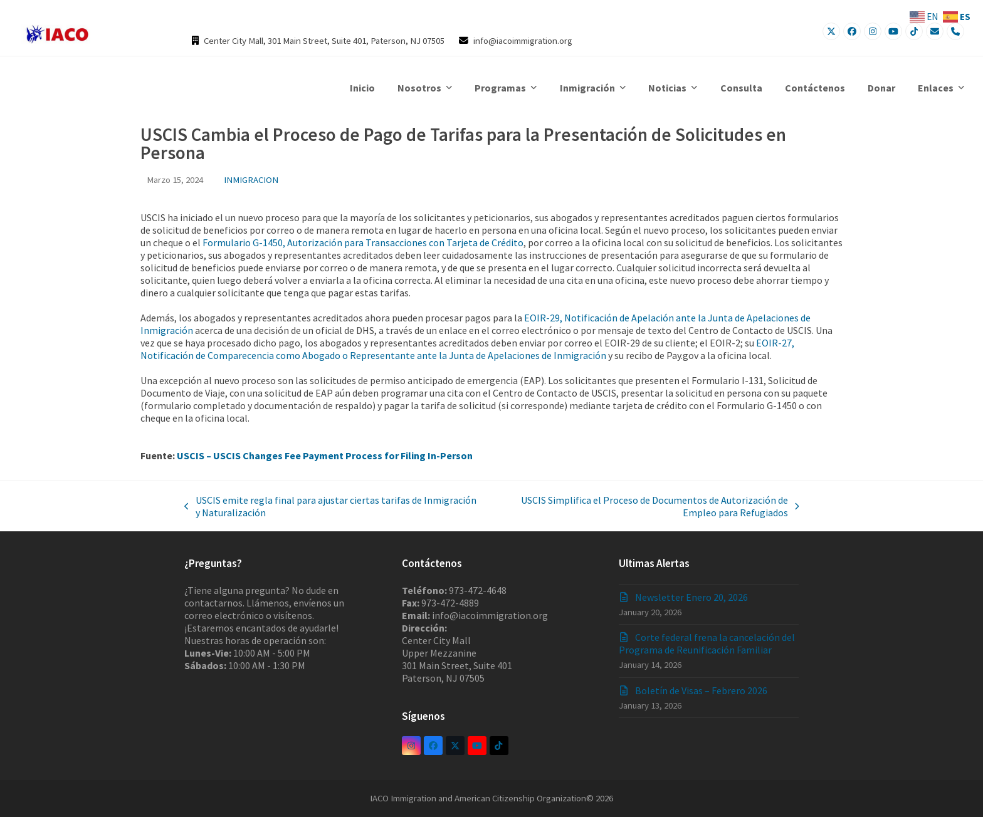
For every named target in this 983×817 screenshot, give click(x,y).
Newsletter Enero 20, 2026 (691, 597)
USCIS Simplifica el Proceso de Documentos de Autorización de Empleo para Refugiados (644, 506)
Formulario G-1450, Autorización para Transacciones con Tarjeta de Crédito (362, 242)
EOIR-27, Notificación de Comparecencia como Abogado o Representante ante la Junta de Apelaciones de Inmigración (467, 349)
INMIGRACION (251, 179)
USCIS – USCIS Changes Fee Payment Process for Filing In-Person (325, 455)
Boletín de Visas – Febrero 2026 (701, 690)
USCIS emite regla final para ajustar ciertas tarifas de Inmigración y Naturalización (330, 506)
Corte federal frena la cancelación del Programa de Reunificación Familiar (707, 643)
